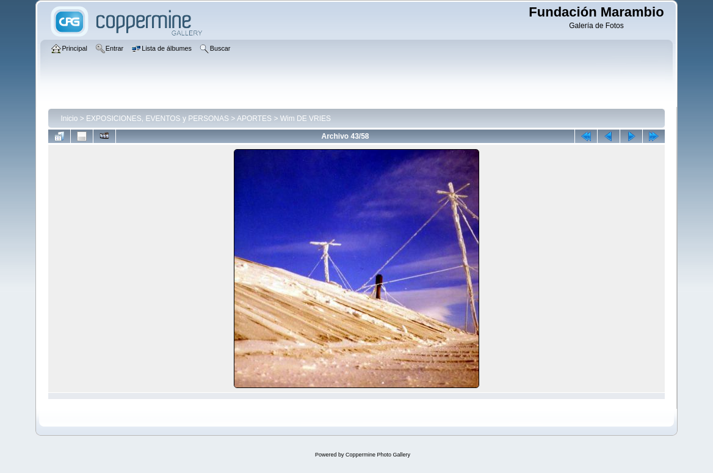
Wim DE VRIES (305, 118)
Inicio (69, 118)
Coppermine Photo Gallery (378, 455)
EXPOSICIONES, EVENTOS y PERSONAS (157, 118)
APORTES (254, 118)
